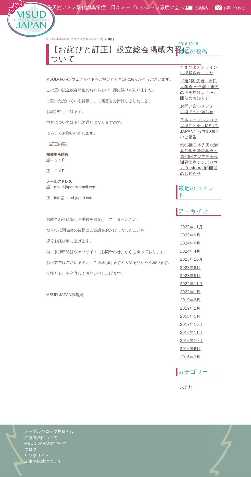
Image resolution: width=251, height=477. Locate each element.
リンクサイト (36, 455)
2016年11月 (191, 332)
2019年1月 (190, 308)
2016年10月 (191, 341)
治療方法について (41, 437)
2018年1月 (190, 316)
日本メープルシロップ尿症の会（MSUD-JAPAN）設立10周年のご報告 (199, 128)
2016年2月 (190, 357)
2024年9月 (190, 243)
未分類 (186, 387)
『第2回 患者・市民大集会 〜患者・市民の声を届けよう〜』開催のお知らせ (199, 89)
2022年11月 (191, 284)
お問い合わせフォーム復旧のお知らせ (199, 109)
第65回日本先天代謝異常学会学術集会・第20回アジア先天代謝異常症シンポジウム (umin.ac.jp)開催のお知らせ (199, 159)
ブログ (74, 39)
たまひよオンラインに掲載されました (199, 70)
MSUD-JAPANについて (45, 443)
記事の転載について (43, 461)
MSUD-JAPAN (31, 18)
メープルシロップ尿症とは (49, 431)
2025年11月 (191, 227)
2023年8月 (190, 268)
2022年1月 (190, 292)
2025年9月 (190, 235)
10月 (100, 39)
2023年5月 (190, 276)
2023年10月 (191, 259)
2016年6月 (190, 349)
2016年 (88, 39)
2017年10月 (191, 324)
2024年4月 (190, 251)
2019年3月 (190, 300)
